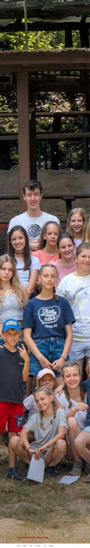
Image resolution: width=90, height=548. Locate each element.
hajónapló (25, 545)
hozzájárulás (51, 545)
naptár (44, 545)
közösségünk (38, 545)
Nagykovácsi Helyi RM (33, 537)
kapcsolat (19, 545)
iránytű (30, 545)
